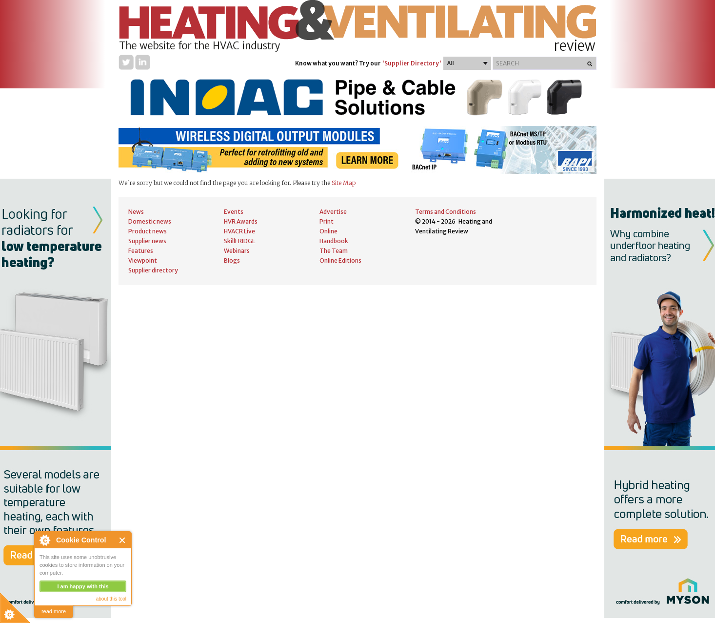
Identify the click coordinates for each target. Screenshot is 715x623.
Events (233, 211)
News (136, 211)
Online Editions (340, 260)
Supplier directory (153, 270)
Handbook (333, 241)
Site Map (344, 183)
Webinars (237, 250)
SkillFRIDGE (240, 241)
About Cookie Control (44, 540)
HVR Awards (241, 221)
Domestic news (149, 221)
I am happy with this (82, 586)
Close (122, 540)
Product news (147, 231)
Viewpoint (142, 260)
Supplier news (147, 241)
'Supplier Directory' (411, 63)
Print (326, 221)
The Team (333, 250)
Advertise (333, 211)
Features (140, 250)
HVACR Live (239, 231)
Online (328, 231)
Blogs (232, 260)
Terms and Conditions (445, 211)
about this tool (111, 599)
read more (53, 611)
